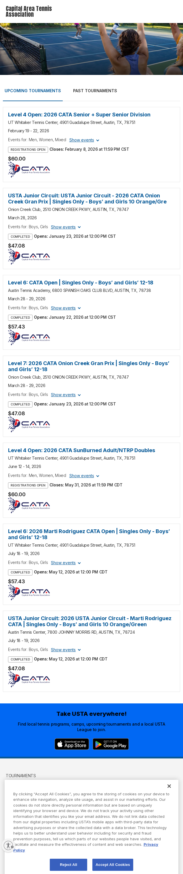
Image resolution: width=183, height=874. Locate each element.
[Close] (169, 793)
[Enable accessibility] (8, 845)
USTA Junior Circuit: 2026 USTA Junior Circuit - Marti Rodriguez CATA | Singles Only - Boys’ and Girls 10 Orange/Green (89, 621)
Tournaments (21, 775)
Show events (81, 139)
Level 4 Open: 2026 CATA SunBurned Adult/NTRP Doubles (81, 450)
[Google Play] (111, 744)
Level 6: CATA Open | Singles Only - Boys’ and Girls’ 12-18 (80, 283)
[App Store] (71, 744)
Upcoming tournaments (33, 90)
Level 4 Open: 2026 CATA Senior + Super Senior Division (79, 115)
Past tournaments (95, 90)
